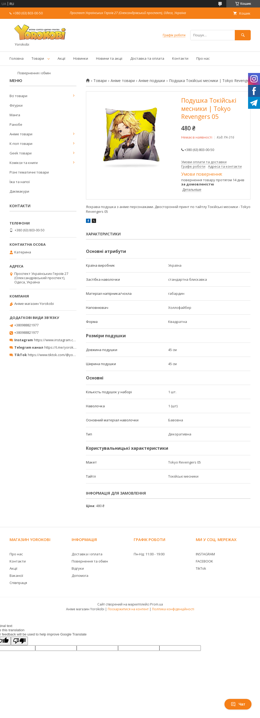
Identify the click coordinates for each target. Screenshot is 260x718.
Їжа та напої (20, 181)
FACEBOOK (204, 561)
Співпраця (18, 582)
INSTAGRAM (205, 554)
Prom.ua (156, 604)
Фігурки (16, 105)
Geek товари (21, 153)
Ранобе (16, 124)
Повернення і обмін (34, 73)
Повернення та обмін (90, 561)
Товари (38, 58)
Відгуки (78, 568)
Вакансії (16, 575)
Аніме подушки (151, 81)
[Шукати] (243, 35)
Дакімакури (19, 191)
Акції (61, 58)
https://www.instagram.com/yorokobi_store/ (69, 340)
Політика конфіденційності (173, 609)
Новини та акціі (109, 58)
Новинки (80, 58)
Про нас (203, 58)
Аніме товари (123, 81)
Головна (17, 58)
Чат (238, 704)
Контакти (180, 58)
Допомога (80, 575)
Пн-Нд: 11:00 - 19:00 (149, 554)
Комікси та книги (24, 162)
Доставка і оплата (87, 554)
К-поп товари (21, 143)
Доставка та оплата (147, 58)
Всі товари (18, 95)
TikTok (201, 568)
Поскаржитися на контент (128, 609)
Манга (15, 115)
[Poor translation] (19, 641)
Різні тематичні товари (29, 172)
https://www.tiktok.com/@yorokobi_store (60, 354)
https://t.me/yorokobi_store (66, 347)
